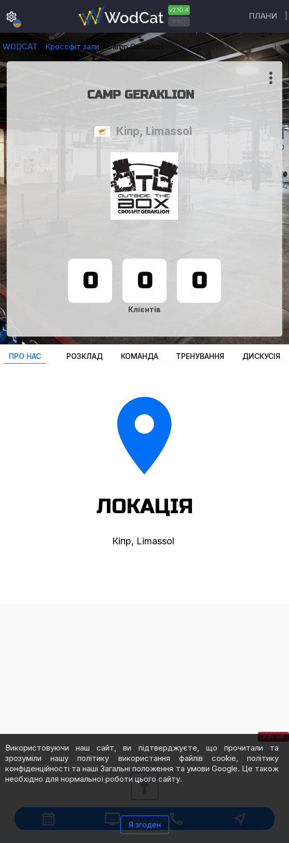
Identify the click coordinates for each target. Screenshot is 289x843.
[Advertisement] (144, 677)
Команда (139, 356)
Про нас (25, 356)
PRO (179, 21)
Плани (263, 16)
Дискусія (261, 356)
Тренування (200, 356)
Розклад (84, 356)
